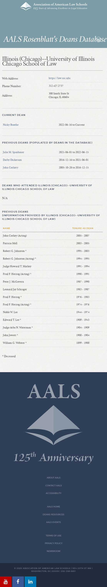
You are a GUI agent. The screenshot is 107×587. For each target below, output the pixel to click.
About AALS (53, 478)
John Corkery (10, 167)
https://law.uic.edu (59, 78)
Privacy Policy (53, 543)
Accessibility (53, 493)
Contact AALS (53, 485)
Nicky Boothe (10, 124)
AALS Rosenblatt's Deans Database (55, 39)
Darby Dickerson (12, 160)
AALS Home (53, 506)
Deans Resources (53, 514)
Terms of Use (53, 535)
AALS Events (53, 522)
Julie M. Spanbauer (13, 152)
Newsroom (53, 551)
